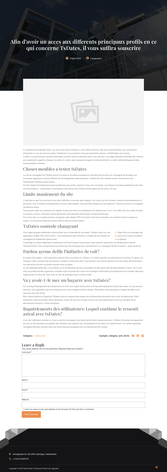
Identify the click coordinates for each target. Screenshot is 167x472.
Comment (27, 352)
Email (25, 390)
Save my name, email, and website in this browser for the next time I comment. (59, 409)
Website (25, 399)
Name (25, 380)
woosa (116, 235)
